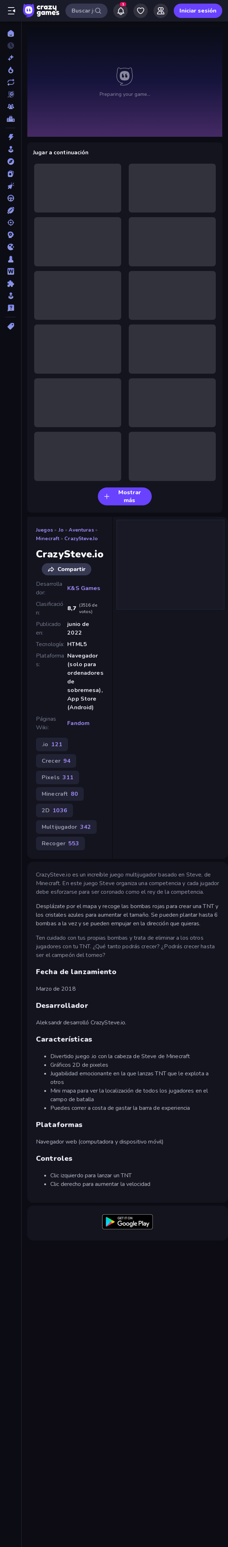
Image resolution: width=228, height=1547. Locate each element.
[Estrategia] (10, 235)
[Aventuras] (10, 161)
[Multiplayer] (10, 107)
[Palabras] (10, 271)
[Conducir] (10, 198)
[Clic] (10, 186)
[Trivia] (10, 308)
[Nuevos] (10, 58)
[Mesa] (10, 259)
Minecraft (47, 538)
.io (61, 530)
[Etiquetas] (10, 326)
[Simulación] (10, 296)
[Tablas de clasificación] (10, 119)
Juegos (44, 530)
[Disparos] (10, 222)
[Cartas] (10, 174)
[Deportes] (10, 210)
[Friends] (161, 11)
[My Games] (140, 11)
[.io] (10, 247)
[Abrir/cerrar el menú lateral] (11, 10)
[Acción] (10, 137)
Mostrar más (122, 496)
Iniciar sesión (197, 11)
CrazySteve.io (81, 538)
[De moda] (10, 70)
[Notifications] (120, 11)
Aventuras (81, 530)
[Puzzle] (10, 283)
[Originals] (10, 94)
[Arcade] (10, 149)
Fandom (78, 723)
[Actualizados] (10, 82)
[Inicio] (10, 33)
